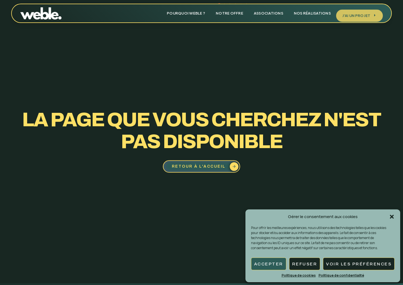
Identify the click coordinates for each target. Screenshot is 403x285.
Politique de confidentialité (341, 275)
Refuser (304, 264)
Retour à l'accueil (205, 167)
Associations (268, 10)
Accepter (268, 264)
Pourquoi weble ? (186, 10)
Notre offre (229, 10)
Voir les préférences (359, 264)
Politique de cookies (299, 275)
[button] (392, 216)
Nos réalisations (312, 10)
